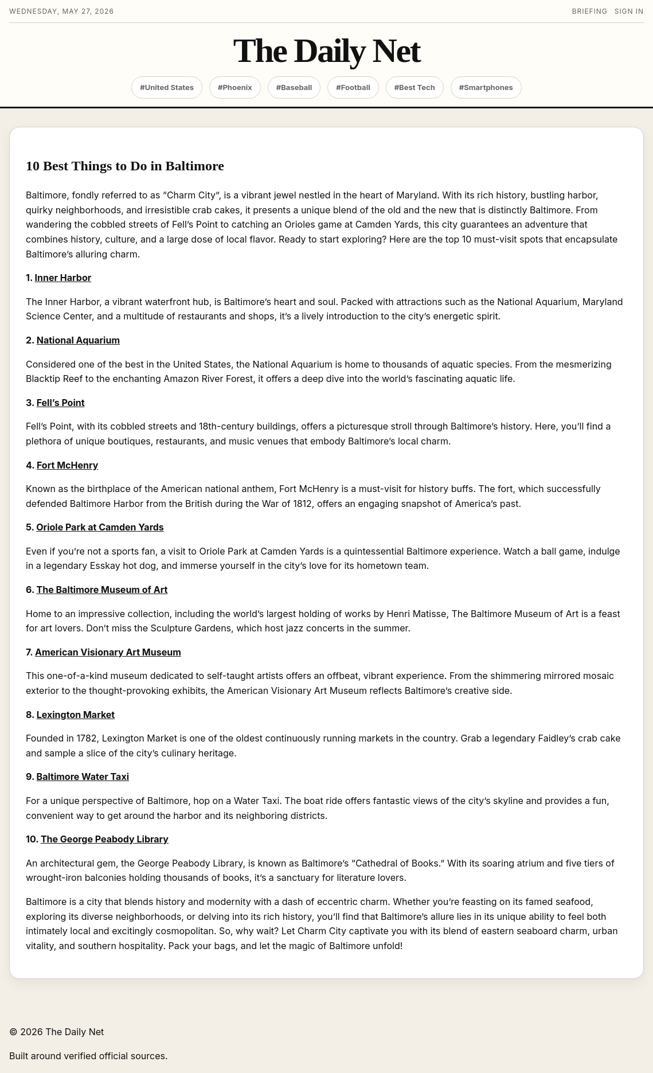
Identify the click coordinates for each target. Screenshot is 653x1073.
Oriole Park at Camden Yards (100, 527)
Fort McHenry (67, 465)
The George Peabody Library (105, 839)
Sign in (629, 11)
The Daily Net (326, 50)
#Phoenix (235, 87)
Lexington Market (76, 714)
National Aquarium (78, 340)
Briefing (590, 11)
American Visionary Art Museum (108, 652)
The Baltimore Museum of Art (102, 589)
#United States (167, 87)
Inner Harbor (63, 277)
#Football (353, 87)
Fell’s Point (61, 402)
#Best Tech (414, 87)
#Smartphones (486, 87)
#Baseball (294, 87)
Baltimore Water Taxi (83, 776)
